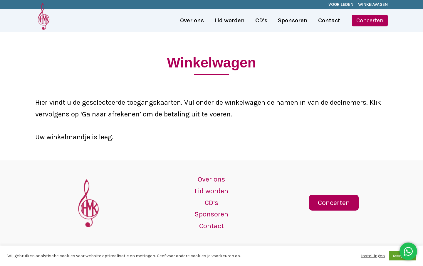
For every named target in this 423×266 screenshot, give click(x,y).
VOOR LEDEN (340, 4)
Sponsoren (211, 214)
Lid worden (211, 191)
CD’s (211, 203)
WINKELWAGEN (373, 4)
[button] (370, 20)
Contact (211, 226)
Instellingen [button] (373, 255)
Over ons (211, 179)
